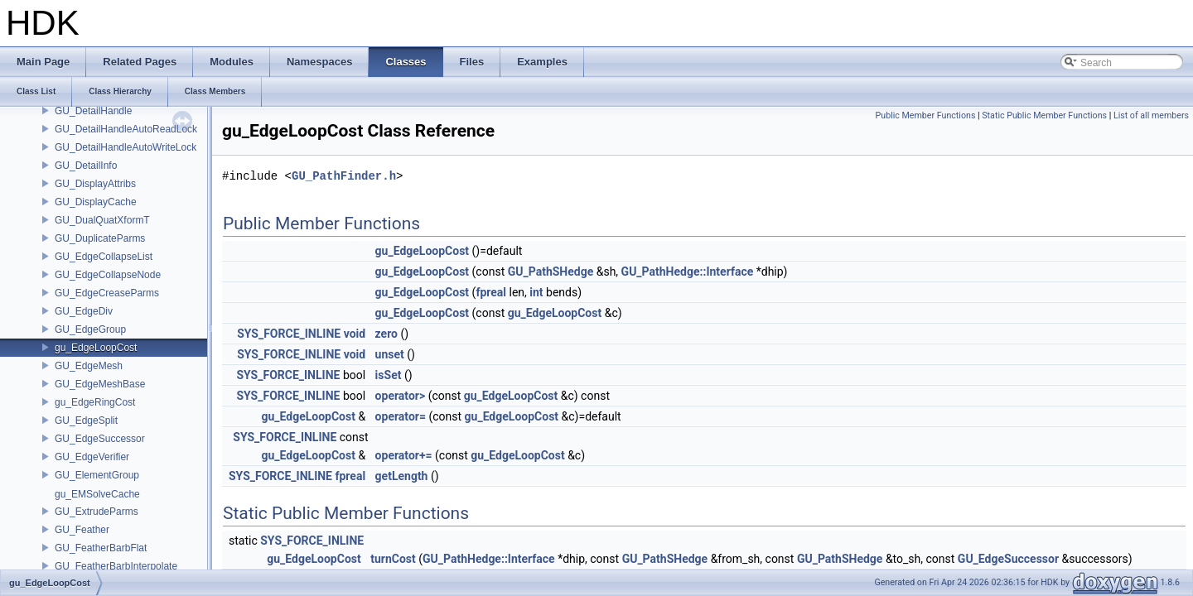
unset (389, 354)
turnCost (393, 558)
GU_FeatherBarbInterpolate (116, 566)
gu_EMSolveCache (97, 494)
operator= (400, 416)
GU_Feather (82, 530)
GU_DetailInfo (86, 165)
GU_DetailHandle (93, 111)
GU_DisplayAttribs (95, 184)
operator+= (403, 455)
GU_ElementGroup (97, 475)
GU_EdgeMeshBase (100, 384)
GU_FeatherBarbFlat (101, 548)
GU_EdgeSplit (86, 420)
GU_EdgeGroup (90, 329)
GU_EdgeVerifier (92, 457)
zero (386, 333)
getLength (401, 476)
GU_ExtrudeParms (96, 511)
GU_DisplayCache (96, 202)
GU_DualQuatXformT (102, 220)
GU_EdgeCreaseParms (107, 293)
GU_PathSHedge (551, 271)
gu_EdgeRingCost (95, 402)
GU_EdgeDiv (84, 311)
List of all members (1151, 115)
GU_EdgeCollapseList (103, 256)
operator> (400, 395)
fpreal (491, 292)
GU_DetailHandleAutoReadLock (126, 129)
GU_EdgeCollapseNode (108, 275)
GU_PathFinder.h (344, 176)
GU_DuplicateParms (100, 238)
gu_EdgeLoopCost (96, 347)
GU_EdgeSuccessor (100, 439)
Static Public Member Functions (1044, 115)
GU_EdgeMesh (89, 366)
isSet (388, 375)
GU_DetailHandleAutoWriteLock (125, 147)
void (354, 333)
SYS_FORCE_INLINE (289, 333)
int (536, 292)
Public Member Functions (926, 115)
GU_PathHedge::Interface (687, 271)
